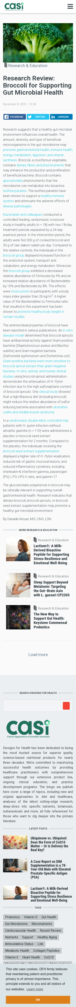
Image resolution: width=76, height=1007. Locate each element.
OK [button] (38, 999)
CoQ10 (49, 957)
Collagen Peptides (46, 951)
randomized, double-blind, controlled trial (38, 420)
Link (40, 944)
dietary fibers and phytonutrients (40, 165)
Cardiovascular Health (20, 930)
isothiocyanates (15, 191)
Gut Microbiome (16, 924)
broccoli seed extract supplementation (31, 451)
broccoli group (13, 255)
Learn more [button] (35, 989)
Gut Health (49, 917)
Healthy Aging (47, 937)
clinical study (48, 392)
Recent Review (50, 930)
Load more (38, 654)
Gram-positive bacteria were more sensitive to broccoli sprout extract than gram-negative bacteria (36, 366)
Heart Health (31, 957)
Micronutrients (42, 924)
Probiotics (12, 917)
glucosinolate (13, 181)
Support (27, 937)
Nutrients (11, 937)
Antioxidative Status (19, 944)
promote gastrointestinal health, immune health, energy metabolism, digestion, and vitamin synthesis (38, 155)
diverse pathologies (17, 206)
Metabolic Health (17, 951)
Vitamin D (30, 917)
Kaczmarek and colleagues (22, 214)
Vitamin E (11, 957)
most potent (20, 291)
